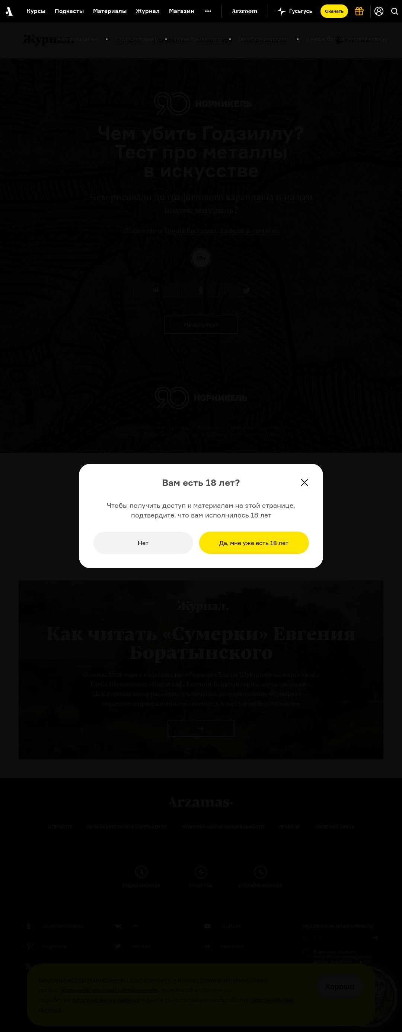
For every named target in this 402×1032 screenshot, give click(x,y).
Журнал (148, 11)
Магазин (181, 11)
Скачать (334, 11)
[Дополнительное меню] (208, 11)
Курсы (35, 11)
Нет (143, 543)
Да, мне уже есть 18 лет (253, 543)
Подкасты (69, 11)
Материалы (110, 11)
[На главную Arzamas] (8, 11)
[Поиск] (394, 11)
